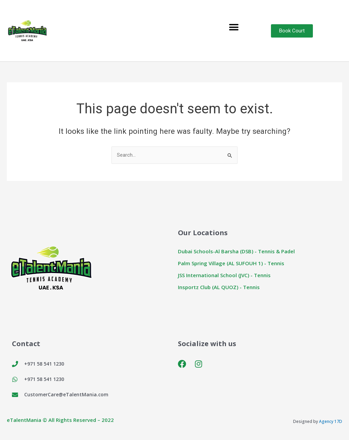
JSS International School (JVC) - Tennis (224, 275)
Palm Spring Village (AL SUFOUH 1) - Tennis (231, 263)
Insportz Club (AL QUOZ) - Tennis (219, 287)
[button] (234, 27)
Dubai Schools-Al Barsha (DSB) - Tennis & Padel (236, 251)
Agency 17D (330, 421)
